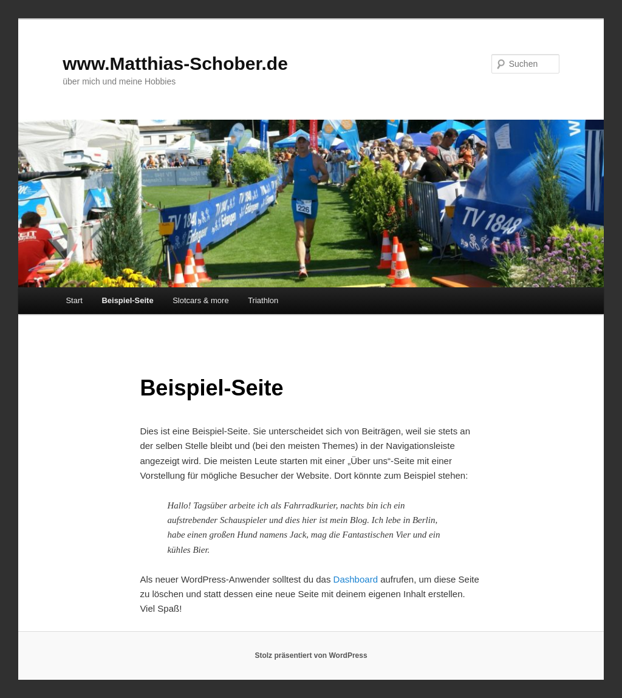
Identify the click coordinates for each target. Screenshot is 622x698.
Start (74, 300)
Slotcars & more (200, 300)
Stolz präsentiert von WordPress (311, 655)
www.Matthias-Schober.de (175, 63)
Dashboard (355, 579)
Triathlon (263, 300)
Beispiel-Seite (127, 300)
